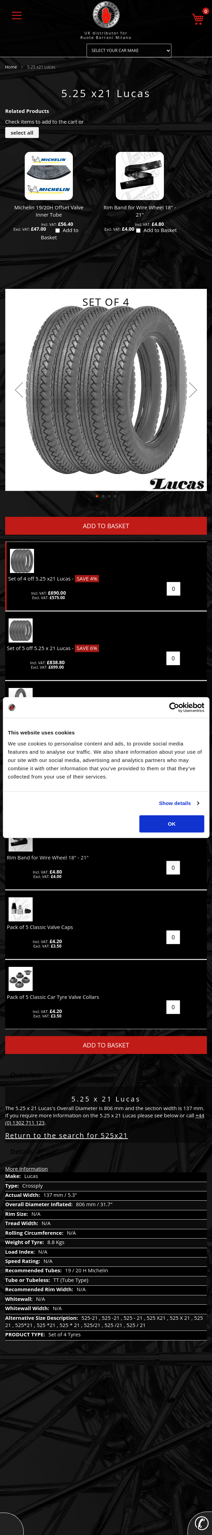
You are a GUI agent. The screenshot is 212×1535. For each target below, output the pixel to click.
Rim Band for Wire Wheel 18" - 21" (139, 211)
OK (172, 823)
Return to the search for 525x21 (66, 1135)
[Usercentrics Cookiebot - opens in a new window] (174, 707)
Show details (175, 803)
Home (11, 67)
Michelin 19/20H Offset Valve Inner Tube (48, 211)
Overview (26, 1074)
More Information (26, 1168)
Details (21, 1151)
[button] (19, 390)
